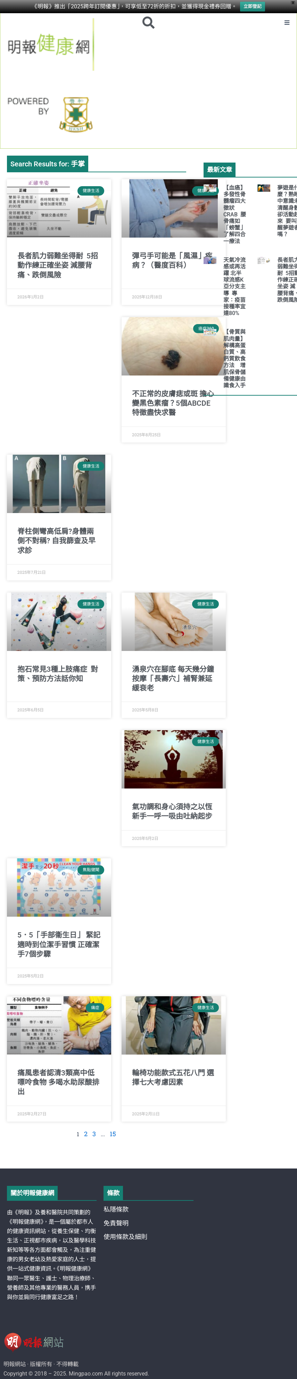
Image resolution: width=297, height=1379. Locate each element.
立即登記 (253, 6)
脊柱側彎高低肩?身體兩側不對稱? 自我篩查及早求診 (56, 542)
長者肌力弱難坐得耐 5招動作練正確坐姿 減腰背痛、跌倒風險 (57, 266)
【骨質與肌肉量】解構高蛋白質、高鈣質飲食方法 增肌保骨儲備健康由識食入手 (237, 360)
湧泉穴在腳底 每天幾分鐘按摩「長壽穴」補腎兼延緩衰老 (173, 680)
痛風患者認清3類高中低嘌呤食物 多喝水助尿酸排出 (58, 1083)
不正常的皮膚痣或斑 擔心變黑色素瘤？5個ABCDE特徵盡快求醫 (173, 404)
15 (112, 1134)
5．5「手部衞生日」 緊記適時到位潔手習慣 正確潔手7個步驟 (58, 945)
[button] (286, 23)
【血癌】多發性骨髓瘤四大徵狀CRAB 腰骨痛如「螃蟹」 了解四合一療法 (234, 215)
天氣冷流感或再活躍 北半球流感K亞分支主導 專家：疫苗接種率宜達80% (234, 288)
